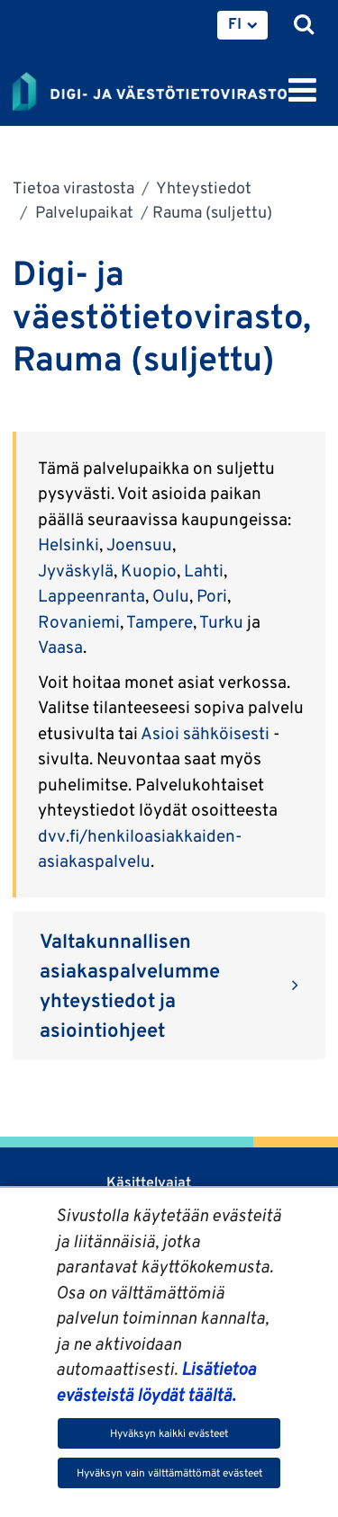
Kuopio (149, 570)
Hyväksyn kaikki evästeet (169, 1433)
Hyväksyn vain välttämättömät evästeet (169, 1472)
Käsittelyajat (148, 1182)
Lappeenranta (91, 595)
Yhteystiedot (202, 187)
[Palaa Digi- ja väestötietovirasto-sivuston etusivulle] (150, 88)
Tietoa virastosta (73, 187)
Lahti (204, 570)
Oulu (170, 595)
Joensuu (139, 544)
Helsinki (68, 544)
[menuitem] (242, 25)
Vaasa (60, 646)
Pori (211, 595)
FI (235, 23)
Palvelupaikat (82, 211)
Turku (221, 621)
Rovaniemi (79, 621)
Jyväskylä (76, 570)
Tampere (159, 621)
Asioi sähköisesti (205, 733)
